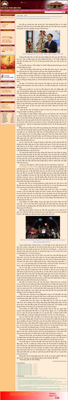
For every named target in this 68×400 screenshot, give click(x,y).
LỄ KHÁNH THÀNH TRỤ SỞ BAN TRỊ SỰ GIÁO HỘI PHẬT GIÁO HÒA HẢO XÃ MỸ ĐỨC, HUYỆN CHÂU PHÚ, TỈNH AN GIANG (42, 384)
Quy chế (4, 25)
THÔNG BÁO (16, 10)
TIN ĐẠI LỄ (45, 10)
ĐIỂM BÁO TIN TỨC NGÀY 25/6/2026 (25, 367)
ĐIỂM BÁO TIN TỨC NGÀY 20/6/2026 (25, 373)
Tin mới (25, 15)
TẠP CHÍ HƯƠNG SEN (54, 10)
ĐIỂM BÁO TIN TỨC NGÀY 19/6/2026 (25, 374)
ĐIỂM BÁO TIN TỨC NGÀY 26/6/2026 (25, 366)
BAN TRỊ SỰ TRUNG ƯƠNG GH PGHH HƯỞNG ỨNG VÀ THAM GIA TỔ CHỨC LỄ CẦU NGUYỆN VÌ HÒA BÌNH (39, 388)
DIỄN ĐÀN (64, 10)
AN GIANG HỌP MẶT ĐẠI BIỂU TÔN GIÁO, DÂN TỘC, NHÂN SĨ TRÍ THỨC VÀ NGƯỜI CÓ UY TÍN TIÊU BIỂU (39, 389)
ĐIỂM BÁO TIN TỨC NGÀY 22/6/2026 (25, 371)
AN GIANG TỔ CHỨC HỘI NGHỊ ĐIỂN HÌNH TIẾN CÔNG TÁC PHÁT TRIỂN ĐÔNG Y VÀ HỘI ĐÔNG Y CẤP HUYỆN (40, 381)
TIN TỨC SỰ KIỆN (24, 10)
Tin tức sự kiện (20, 15)
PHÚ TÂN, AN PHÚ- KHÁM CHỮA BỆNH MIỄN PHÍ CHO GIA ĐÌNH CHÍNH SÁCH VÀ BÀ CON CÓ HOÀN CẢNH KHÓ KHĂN (42, 378)
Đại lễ (4, 105)
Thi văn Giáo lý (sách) (7, 90)
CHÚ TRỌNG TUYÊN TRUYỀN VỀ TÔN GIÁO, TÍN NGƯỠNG (29, 377)
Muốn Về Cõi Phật (6, 108)
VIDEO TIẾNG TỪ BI (7, 92)
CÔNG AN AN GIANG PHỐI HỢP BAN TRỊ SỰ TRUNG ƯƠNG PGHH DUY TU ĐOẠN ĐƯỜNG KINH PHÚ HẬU (39, 386)
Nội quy (4, 26)
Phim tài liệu (5, 104)
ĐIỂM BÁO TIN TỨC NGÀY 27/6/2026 (25, 365)
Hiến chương (5, 24)
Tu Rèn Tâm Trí (6, 106)
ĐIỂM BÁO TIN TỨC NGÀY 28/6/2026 (25, 364)
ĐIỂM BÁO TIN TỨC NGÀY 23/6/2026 (25, 370)
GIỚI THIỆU (7, 10)
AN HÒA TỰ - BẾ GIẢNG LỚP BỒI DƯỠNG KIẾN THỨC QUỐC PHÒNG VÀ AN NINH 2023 (35, 380)
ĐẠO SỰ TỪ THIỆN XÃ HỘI (35, 10)
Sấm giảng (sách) (6, 89)
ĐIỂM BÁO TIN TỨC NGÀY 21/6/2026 (25, 372)
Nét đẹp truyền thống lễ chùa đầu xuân (25, 387)
